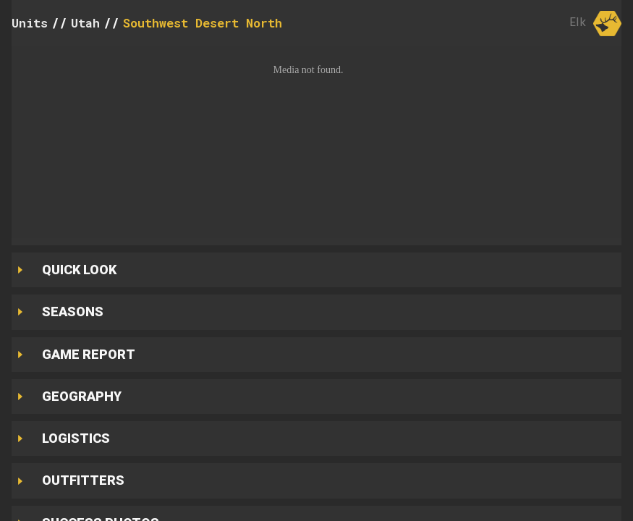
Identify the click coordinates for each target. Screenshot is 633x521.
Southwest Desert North (202, 22)
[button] (316, 142)
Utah (85, 22)
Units (30, 22)
